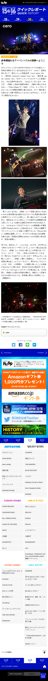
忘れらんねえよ (30, 506)
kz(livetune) (6, 621)
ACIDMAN (28, 452)
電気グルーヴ (29, 458)
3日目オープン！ (30, 644)
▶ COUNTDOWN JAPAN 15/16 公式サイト (35, 2)
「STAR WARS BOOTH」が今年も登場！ (35, 637)
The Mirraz (5, 603)
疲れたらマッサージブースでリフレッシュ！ (35, 629)
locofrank (5, 579)
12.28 (6, 440)
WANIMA (28, 494)
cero (26, 548)
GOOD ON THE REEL (9, 524)
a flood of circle (7, 585)
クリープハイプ (7, 484)
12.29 (18, 440)
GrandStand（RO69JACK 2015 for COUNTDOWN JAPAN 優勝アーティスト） (35, 556)
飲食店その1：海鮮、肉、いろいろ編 (35, 598)
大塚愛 (4, 536)
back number (6, 464)
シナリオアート (30, 530)
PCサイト (32, 674)
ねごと (4, 548)
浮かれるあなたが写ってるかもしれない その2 (35, 578)
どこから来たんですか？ (33, 585)
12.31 (42, 440)
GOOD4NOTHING (8, 512)
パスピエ (28, 476)
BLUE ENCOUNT (31, 470)
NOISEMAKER (30, 542)
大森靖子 (28, 536)
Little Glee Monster (8, 615)
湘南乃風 (5, 470)
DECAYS (28, 512)
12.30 (30, 440)
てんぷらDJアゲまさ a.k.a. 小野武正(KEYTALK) (12, 572)
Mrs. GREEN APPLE (9, 518)
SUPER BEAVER (8, 506)
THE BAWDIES (30, 464)
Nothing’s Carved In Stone (34, 482)
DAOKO (28, 518)
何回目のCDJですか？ (32, 605)
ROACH (28, 524)
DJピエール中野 (7, 591)
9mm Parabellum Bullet (33, 488)
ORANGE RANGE (8, 490)
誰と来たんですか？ (32, 591)
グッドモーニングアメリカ (11, 609)
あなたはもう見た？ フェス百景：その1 (35, 612)
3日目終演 (28, 571)
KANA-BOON (6, 458)
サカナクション (7, 452)
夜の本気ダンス (7, 597)
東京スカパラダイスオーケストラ (12, 477)
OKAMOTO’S (6, 542)
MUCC (4, 530)
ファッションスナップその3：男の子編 (35, 620)
